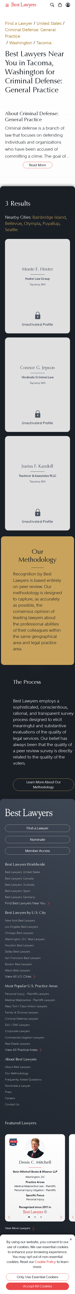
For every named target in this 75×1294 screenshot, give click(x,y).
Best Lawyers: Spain (17, 890)
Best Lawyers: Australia (19, 884)
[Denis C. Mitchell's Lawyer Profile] (35, 1153)
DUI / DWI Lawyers (17, 1024)
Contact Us (12, 1104)
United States (49, 23)
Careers (10, 1098)
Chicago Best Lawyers (19, 932)
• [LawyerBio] (35, 1217)
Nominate (37, 840)
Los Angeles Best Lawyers (21, 926)
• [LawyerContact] (41, 1217)
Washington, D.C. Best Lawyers (25, 939)
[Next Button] (62, 1177)
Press (8, 1092)
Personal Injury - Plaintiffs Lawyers (27, 993)
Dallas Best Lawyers (17, 951)
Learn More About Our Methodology (43, 784)
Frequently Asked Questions (23, 1079)
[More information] (45, 1211)
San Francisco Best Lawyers (23, 958)
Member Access (37, 851)
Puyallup (51, 223)
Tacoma (43, 42)
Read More (37, 165)
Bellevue (13, 223)
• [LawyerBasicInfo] (29, 1217)
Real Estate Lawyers (17, 1043)
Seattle (11, 229)
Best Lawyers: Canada (19, 878)
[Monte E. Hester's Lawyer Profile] (37, 277)
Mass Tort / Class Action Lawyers (26, 1006)
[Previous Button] (8, 1177)
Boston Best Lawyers (18, 964)
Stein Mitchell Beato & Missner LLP (35, 1171)
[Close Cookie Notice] (70, 1239)
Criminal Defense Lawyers (21, 1018)
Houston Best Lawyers (19, 945)
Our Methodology (16, 1073)
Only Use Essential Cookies (37, 1277)
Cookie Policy (45, 1262)
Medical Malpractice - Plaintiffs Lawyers (30, 1000)
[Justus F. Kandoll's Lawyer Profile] (37, 474)
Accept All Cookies (37, 1286)
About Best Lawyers (18, 1066)
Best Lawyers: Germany (20, 897)
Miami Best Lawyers (17, 970)
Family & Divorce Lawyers (21, 1012)
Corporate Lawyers (17, 1031)
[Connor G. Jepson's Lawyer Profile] (37, 376)
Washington (20, 42)
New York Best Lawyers (20, 920)
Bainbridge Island (49, 217)
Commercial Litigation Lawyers (24, 1037)
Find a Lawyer (18, 23)
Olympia (32, 223)
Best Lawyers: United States (22, 872)
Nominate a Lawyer (17, 1085)
